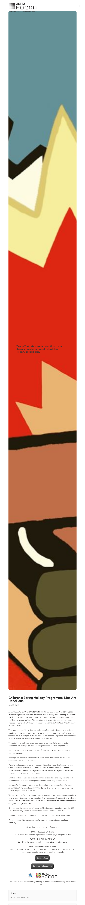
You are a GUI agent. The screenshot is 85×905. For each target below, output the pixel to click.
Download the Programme (42, 866)
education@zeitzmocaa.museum (21, 760)
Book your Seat (42, 858)
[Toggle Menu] (79, 6)
